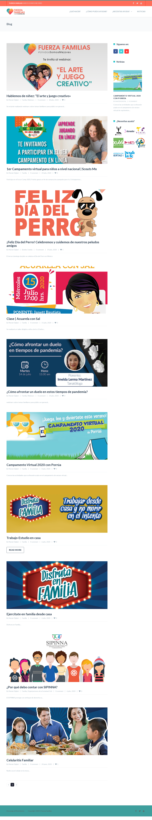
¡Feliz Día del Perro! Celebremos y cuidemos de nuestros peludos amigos (51, 247)
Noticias (141, 11)
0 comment (41, 100)
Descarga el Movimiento (15, 814)
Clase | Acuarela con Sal (25, 322)
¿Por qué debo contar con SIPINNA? (35, 690)
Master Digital (14, 100)
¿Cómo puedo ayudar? (96, 11)
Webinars (31, 100)
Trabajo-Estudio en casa (26, 541)
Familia (24, 100)
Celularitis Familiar (22, 763)
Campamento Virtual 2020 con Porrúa (37, 468)
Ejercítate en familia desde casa (32, 617)
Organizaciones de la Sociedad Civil (40, 695)
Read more (15, 553)
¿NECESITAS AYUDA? (121, 11)
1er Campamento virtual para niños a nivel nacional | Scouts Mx (54, 170)
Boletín (24, 253)
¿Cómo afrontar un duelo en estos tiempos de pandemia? (52, 395)
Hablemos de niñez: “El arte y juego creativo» (42, 96)
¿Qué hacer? (75, 11)
